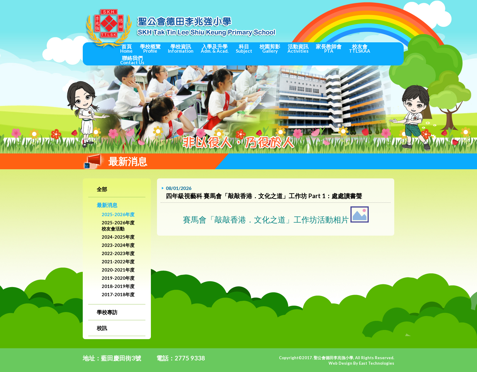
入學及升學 (214, 48)
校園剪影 (269, 48)
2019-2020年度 (118, 278)
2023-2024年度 (118, 245)
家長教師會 (329, 48)
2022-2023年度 (118, 253)
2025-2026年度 (118, 214)
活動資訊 (297, 48)
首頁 (126, 48)
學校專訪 (107, 312)
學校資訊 (180, 48)
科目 (244, 48)
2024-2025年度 (118, 237)
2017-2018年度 (118, 294)
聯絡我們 (132, 60)
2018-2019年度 (118, 286)
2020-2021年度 (118, 269)
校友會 (359, 48)
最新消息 (107, 205)
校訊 (102, 328)
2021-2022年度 (118, 261)
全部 (102, 189)
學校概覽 (150, 48)
